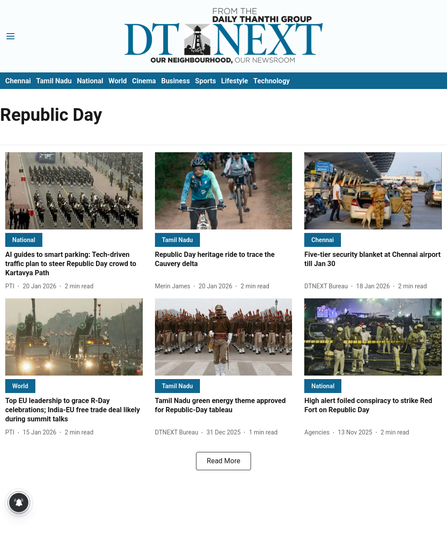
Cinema (144, 81)
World (118, 81)
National (90, 81)
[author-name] (11, 286)
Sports (205, 81)
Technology (271, 81)
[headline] (74, 263)
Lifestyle (234, 81)
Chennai (18, 81)
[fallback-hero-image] (74, 190)
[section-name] (23, 240)
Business (175, 81)
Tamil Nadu (54, 81)
